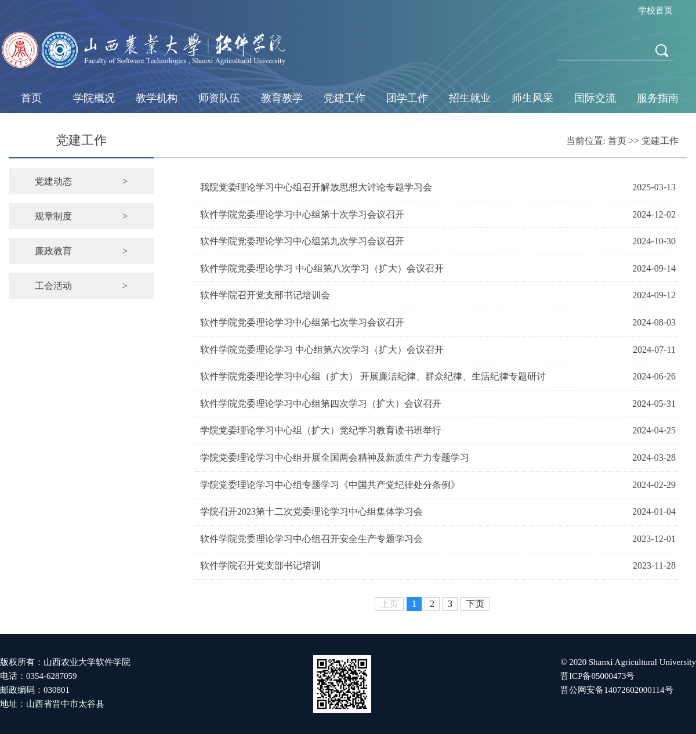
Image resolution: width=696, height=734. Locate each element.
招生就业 (470, 98)
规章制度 (81, 216)
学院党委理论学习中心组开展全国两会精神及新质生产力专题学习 (334, 457)
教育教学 (282, 98)
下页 (475, 604)
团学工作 (407, 98)
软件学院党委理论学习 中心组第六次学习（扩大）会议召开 (322, 350)
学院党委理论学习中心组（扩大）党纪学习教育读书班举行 (320, 430)
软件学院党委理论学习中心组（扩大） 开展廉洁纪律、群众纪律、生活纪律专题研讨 (373, 376)
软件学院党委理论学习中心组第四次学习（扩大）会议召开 (320, 403)
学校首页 (655, 10)
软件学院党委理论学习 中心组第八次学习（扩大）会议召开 (322, 268)
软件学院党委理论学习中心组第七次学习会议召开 (302, 322)
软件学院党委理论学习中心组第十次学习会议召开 (302, 214)
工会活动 (81, 286)
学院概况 (94, 98)
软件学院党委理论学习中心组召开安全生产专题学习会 (311, 539)
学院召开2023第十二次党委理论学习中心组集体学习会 (311, 511)
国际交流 (595, 98)
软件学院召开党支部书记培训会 (265, 295)
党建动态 (81, 181)
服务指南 (658, 98)
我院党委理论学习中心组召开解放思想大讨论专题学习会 (316, 187)
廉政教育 (81, 251)
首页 (31, 98)
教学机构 (156, 98)
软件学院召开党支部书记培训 (260, 565)
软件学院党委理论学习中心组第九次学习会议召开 (302, 241)
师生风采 (532, 98)
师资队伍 (219, 98)
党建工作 (344, 98)
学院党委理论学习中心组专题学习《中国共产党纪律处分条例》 (330, 485)
